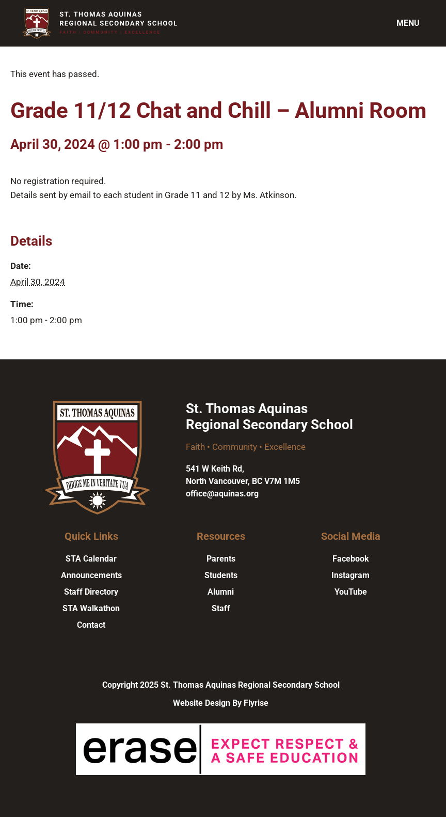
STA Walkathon (91, 608)
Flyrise (256, 703)
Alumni (221, 592)
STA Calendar (91, 559)
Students (220, 575)
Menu (408, 23)
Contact (91, 625)
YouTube (350, 592)
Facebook (350, 559)
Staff (221, 608)
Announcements (91, 575)
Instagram (350, 575)
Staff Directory (91, 592)
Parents (220, 559)
